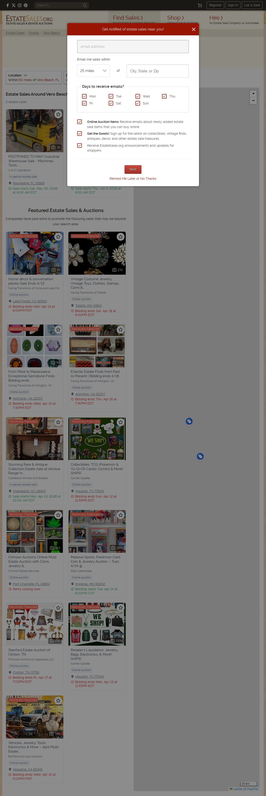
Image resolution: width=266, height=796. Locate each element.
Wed (146, 96)
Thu (172, 96)
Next (133, 169)
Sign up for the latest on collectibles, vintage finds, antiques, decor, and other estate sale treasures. (137, 136)
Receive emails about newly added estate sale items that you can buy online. (135, 124)
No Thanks (148, 178)
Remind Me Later (122, 178)
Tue (118, 96)
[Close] (194, 29)
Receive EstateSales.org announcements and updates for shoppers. (130, 148)
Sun (146, 103)
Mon (92, 96)
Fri (91, 103)
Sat (118, 103)
